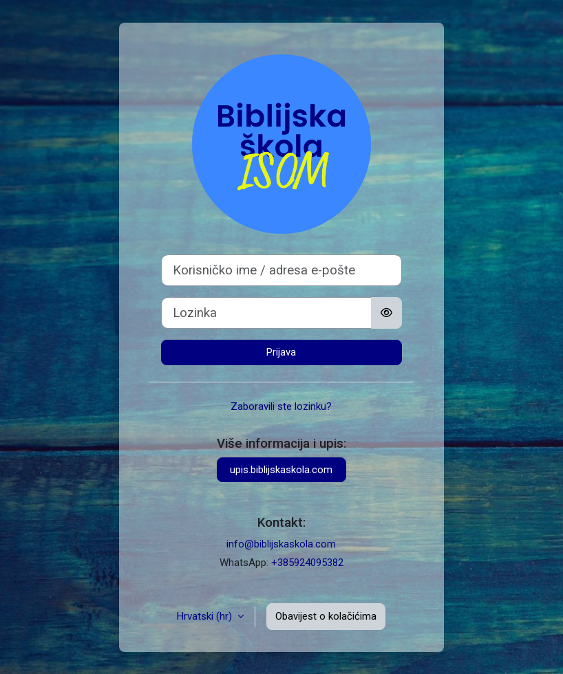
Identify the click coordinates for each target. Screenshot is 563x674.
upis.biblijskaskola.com (281, 470)
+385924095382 (307, 562)
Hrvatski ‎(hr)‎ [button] (206, 616)
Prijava (281, 352)
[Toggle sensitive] (386, 313)
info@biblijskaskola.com (281, 544)
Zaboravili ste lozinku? (281, 406)
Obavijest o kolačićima (325, 616)
